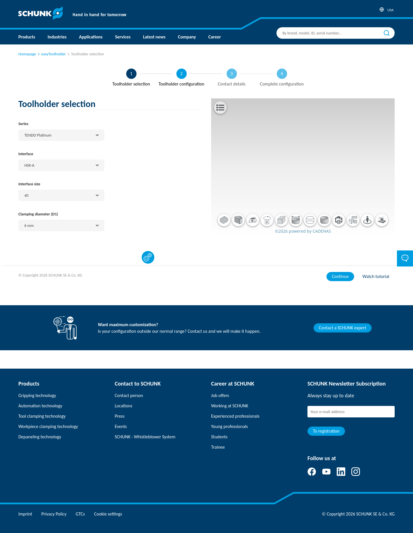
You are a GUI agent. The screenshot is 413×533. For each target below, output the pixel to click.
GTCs (80, 514)
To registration (326, 431)
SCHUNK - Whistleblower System (145, 436)
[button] (224, 220)
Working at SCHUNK (229, 405)
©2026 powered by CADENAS (303, 231)
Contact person (129, 395)
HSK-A (29, 165)
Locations (123, 405)
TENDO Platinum (37, 135)
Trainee (218, 447)
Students (219, 436)
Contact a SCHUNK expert (342, 327)
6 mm (29, 225)
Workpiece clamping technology (48, 426)
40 (26, 195)
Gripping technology (37, 395)
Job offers (220, 395)
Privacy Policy (54, 514)
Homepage (27, 54)
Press (119, 416)
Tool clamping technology (42, 416)
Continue (340, 276)
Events (121, 426)
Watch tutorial (376, 276)
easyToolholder (51, 54)
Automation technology (40, 405)
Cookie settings (108, 514)
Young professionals (229, 426)
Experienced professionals (235, 416)
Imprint (25, 514)
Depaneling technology (39, 436)
